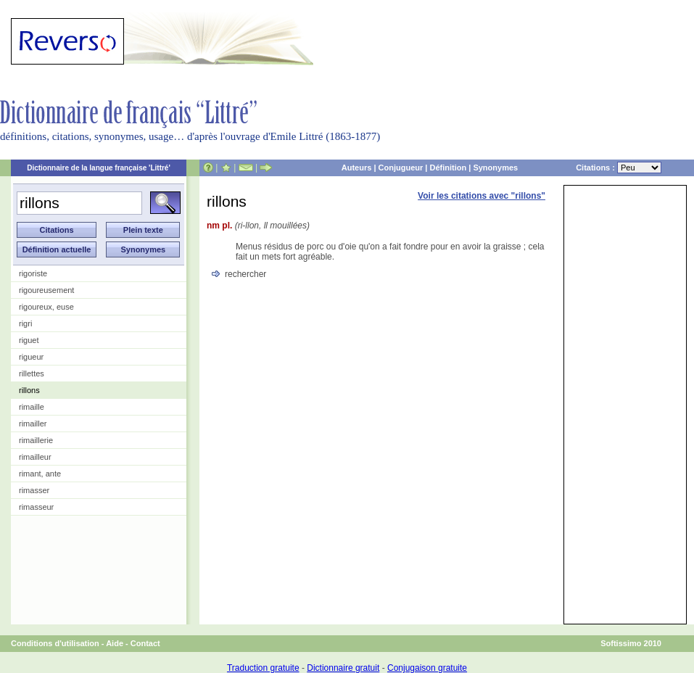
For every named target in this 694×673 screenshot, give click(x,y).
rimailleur (35, 457)
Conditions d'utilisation (55, 643)
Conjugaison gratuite (427, 668)
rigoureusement (46, 290)
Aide (114, 643)
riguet (29, 340)
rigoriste (33, 273)
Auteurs (357, 167)
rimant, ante (40, 473)
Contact (145, 643)
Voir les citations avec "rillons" (481, 196)
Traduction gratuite (263, 668)
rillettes (31, 373)
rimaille (31, 406)
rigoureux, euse (46, 306)
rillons (29, 390)
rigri (25, 323)
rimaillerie (36, 440)
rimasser (34, 490)
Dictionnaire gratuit (343, 668)
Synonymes (495, 167)
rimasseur (36, 507)
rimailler (33, 423)
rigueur (31, 356)
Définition (447, 167)
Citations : (618, 167)
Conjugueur (401, 167)
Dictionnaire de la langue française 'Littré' (98, 168)
